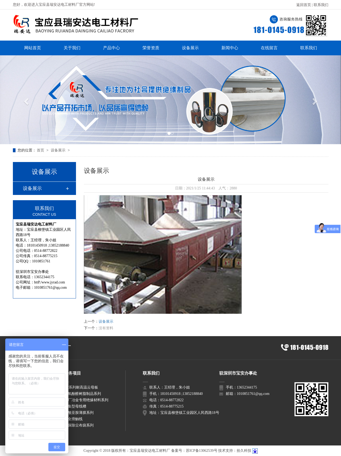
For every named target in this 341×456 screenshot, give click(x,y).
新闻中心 (229, 48)
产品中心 (111, 48)
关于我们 (72, 48)
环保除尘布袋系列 (79, 425)
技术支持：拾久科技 (234, 451)
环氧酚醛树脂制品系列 (82, 394)
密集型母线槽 (75, 406)
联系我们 (321, 5)
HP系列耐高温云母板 (81, 387)
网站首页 (32, 48)
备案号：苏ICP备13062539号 (194, 451)
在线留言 (269, 48)
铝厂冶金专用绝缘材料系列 (86, 400)
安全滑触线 (73, 419)
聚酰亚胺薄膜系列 (79, 413)
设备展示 (190, 48)
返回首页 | (305, 5)
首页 (41, 150)
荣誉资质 (150, 48)
